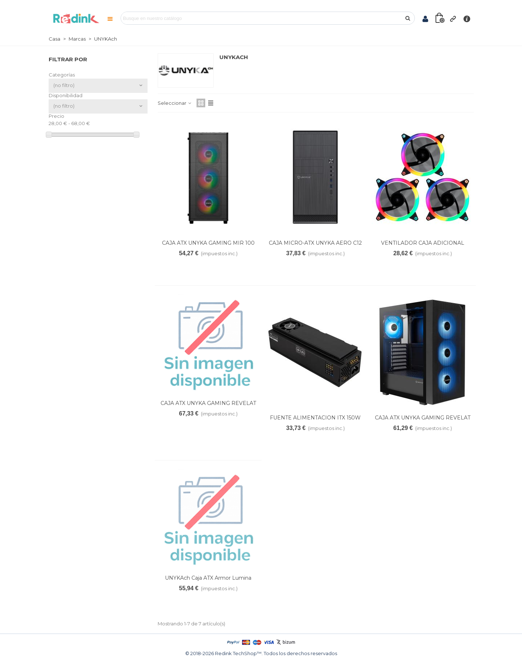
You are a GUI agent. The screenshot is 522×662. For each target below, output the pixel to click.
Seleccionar (175, 103)
